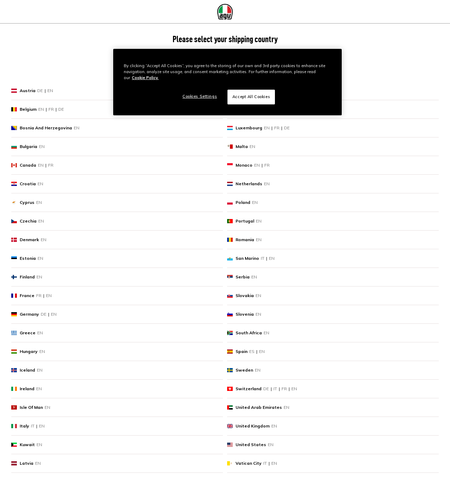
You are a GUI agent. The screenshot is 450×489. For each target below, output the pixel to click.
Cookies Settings (199, 96)
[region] (227, 82)
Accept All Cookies (251, 96)
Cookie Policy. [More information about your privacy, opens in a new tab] (145, 77)
